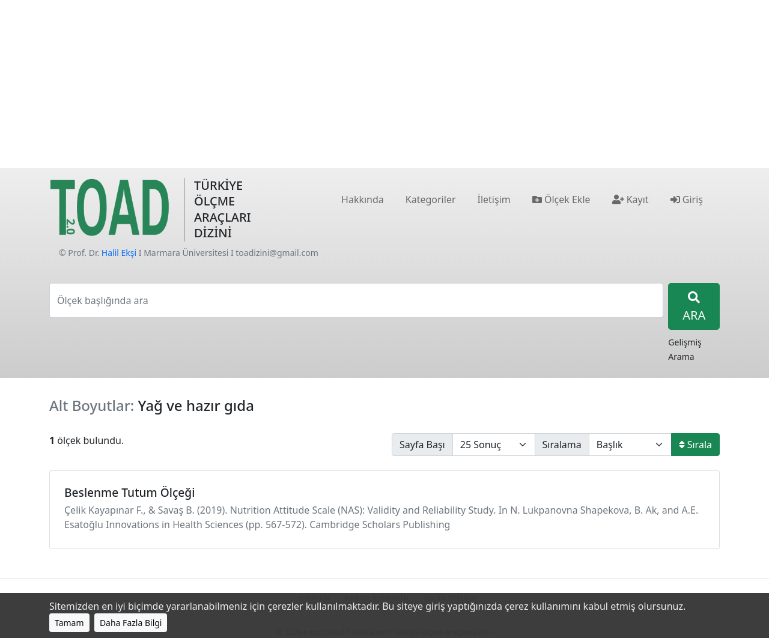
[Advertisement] (384, 84)
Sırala (695, 444)
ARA (693, 307)
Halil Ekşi (119, 252)
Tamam (69, 622)
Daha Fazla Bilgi (131, 622)
